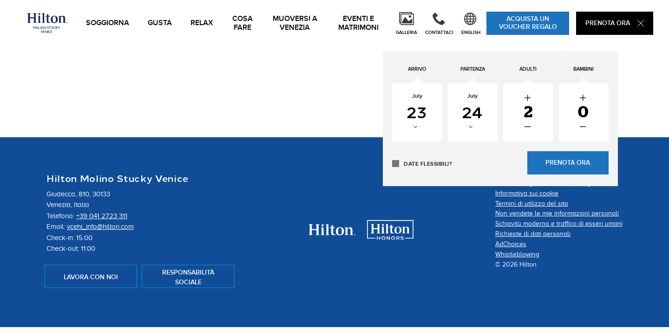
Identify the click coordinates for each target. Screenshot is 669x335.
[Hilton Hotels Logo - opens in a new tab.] (332, 232)
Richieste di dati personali (533, 233)
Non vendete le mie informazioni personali (557, 213)
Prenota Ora (614, 23)
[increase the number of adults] (570, 98)
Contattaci (439, 32)
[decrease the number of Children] (612, 127)
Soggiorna (107, 23)
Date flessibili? (502, 164)
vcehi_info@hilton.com (100, 226)
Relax (201, 23)
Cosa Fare (242, 23)
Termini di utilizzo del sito (531, 203)
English (470, 32)
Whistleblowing (517, 254)
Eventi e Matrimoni (358, 23)
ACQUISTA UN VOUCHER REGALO (528, 23)
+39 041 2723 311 (101, 216)
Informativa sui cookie (526, 193)
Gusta (160, 23)
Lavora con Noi (91, 277)
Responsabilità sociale (188, 277)
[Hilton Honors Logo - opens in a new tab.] (390, 236)
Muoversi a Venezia (295, 23)
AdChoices (510, 244)
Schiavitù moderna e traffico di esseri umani (559, 223)
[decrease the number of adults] (570, 127)
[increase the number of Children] (612, 98)
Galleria (406, 32)
